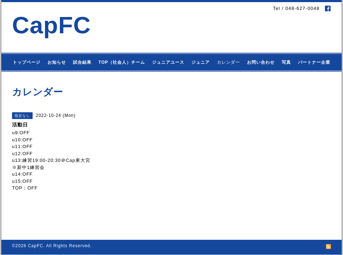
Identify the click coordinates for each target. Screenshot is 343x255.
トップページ (26, 62)
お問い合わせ (261, 62)
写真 (286, 62)
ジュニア (200, 62)
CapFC (51, 25)
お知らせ (56, 62)
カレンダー (228, 62)
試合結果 (82, 62)
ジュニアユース (168, 62)
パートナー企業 (314, 62)
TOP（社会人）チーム (122, 62)
